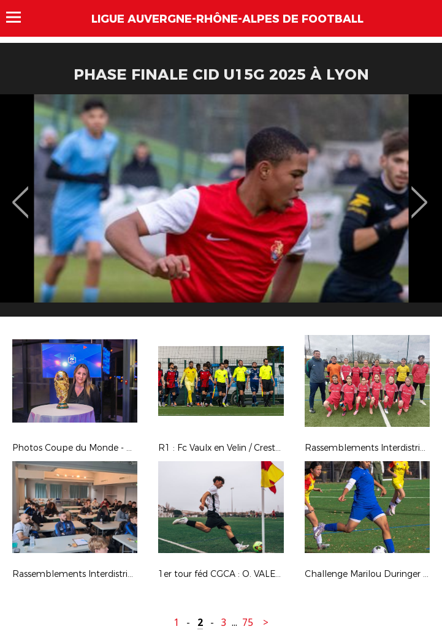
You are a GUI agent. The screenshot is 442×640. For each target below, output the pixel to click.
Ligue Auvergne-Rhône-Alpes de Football (227, 19)
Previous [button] (20, 193)
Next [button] (419, 193)
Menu (19, 17)
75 (247, 622)
